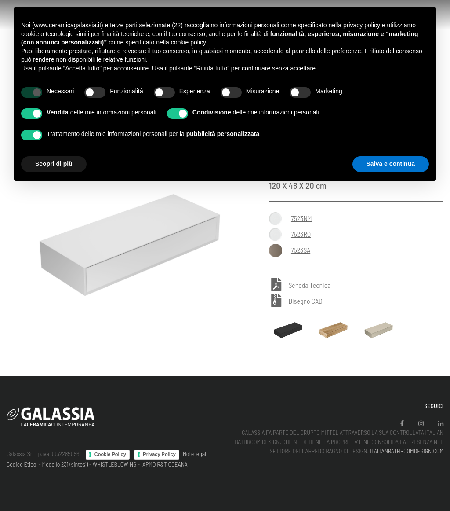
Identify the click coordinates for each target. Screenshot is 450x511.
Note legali (195, 453)
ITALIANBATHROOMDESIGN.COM (406, 451)
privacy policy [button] (361, 25)
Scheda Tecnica (309, 285)
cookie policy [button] (188, 42)
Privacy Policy (159, 454)
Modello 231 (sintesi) (65, 464)
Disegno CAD (305, 301)
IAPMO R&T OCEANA (164, 464)
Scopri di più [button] (54, 163)
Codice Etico (21, 464)
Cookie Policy (110, 454)
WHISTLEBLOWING (115, 464)
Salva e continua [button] (391, 163)
